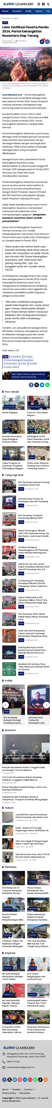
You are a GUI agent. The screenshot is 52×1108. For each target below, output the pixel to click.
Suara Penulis (9, 407)
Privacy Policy (9, 1093)
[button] (38, 4)
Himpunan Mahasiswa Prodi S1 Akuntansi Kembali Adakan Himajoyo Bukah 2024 (38, 1030)
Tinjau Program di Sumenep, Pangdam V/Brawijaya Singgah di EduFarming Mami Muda (12, 466)
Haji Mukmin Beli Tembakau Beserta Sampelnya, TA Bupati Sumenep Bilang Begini (25, 798)
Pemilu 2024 (11, 363)
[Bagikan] (47, 41)
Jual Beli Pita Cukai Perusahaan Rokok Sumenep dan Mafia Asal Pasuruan (32, 816)
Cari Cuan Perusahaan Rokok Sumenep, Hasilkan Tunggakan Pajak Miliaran (22, 778)
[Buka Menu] (43, 4)
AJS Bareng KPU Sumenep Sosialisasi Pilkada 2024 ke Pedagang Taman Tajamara (32, 583)
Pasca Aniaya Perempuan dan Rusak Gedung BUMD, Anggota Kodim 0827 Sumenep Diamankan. (38, 891)
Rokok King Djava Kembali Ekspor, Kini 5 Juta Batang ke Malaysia (24, 788)
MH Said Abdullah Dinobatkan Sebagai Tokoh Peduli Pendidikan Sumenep (12, 977)
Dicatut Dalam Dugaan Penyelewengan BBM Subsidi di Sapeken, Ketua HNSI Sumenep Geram (12, 917)
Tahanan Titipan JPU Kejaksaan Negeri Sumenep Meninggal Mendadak (12, 944)
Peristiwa (7, 882)
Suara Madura (8, 41)
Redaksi (16, 1089)
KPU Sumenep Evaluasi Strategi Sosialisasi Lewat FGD (33, 483)
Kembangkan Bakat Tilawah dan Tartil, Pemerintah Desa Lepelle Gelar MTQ (37, 1003)
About (5, 1089)
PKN (24, 363)
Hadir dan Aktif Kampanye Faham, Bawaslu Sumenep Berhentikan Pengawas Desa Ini (32, 634)
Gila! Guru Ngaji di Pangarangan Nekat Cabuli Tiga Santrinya (32, 842)
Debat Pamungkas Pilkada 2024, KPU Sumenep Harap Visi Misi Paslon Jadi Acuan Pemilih (33, 533)
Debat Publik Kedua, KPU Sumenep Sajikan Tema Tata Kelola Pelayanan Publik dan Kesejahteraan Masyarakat (32, 601)
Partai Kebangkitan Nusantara (19, 360)
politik (34, 363)
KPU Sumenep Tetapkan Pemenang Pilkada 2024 (30, 517)
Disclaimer (25, 1093)
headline (17, 356)
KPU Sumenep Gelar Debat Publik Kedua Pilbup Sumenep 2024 (33, 617)
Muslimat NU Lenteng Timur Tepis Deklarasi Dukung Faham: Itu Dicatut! (34, 667)
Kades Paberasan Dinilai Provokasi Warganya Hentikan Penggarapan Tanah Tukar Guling (37, 917)
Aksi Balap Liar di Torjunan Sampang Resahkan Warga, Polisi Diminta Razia (12, 891)
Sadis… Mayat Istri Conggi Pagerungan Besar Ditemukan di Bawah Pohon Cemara (32, 829)
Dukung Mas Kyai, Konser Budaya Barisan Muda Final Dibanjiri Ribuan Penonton (32, 650)
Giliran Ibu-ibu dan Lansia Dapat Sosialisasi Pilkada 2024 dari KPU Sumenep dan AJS (33, 567)
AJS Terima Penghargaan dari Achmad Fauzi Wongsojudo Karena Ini (37, 977)
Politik (5, 23)
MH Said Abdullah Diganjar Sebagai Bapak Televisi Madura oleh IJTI (11, 1003)
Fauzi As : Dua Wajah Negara (37, 414)
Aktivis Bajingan (10, 412)
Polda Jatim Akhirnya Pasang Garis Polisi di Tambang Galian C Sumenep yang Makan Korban (38, 466)
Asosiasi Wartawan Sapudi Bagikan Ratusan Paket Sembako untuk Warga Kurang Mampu (12, 439)
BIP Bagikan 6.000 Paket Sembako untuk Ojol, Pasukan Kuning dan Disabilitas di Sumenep (38, 439)
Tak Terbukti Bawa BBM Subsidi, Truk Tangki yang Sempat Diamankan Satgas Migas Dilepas (37, 944)
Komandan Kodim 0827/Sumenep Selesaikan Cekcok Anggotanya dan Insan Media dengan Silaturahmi (12, 1030)
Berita (6, 457)
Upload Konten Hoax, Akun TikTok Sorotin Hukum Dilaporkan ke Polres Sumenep (33, 856)
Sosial (6, 430)
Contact (28, 1089)
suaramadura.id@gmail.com (21, 1067)
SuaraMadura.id (12, 94)
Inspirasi (7, 968)
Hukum (32, 457)
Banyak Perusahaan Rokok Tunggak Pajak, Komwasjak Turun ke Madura (23, 769)
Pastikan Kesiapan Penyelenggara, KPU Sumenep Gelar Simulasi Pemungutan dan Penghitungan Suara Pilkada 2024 (33, 552)
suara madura (12, 367)
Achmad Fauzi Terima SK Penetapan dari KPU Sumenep (33, 500)
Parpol (29, 356)
